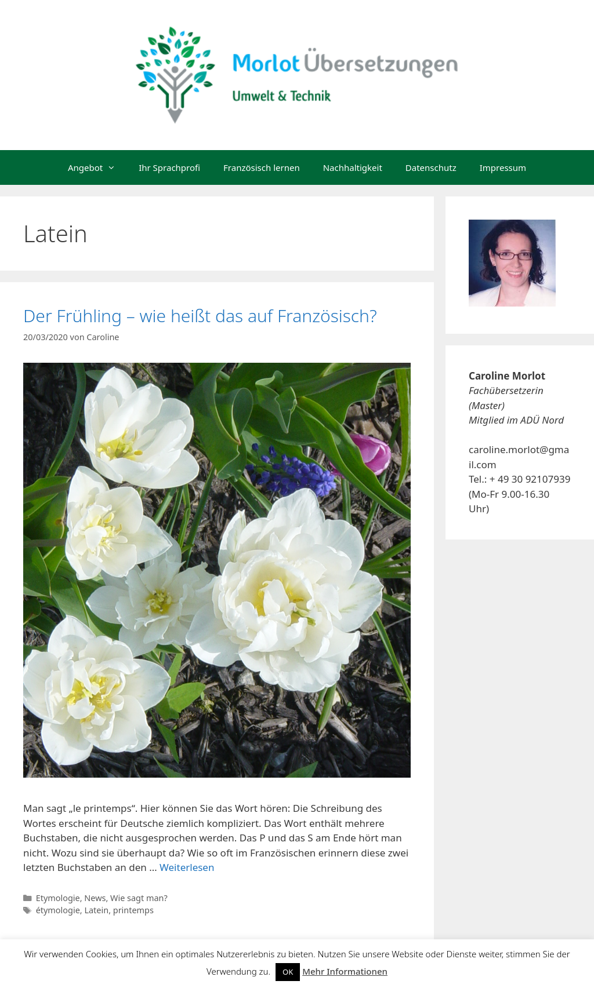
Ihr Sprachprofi (169, 167)
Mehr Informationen (344, 971)
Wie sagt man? (139, 897)
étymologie (58, 910)
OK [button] (287, 972)
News (95, 897)
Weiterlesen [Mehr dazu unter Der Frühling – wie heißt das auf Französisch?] (187, 867)
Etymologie (58, 897)
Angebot (97, 167)
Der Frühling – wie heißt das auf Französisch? (200, 315)
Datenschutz (431, 167)
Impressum (503, 167)
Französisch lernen (261, 167)
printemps (133, 910)
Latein (96, 910)
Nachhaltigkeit (352, 167)
